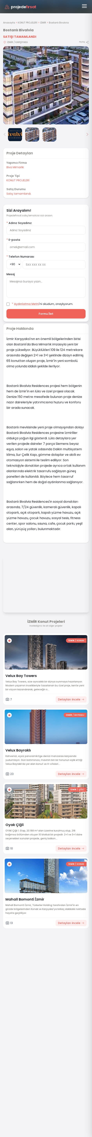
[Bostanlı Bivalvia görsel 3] (32, 135)
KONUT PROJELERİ (27, 22)
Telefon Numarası (20, 257)
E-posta (13, 240)
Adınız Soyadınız (19, 223)
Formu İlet (46, 314)
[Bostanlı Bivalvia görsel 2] (15, 135)
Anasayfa (9, 22)
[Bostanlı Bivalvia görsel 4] (49, 135)
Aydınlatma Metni (26, 304)
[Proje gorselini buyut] (46, 85)
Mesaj (10, 274)
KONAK (80, 640)
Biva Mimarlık (15, 167)
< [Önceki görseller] (4, 134)
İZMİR (43, 22)
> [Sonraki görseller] (87, 134)
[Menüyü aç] (84, 6)
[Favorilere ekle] (9, 640)
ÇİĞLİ (81, 789)
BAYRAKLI (79, 715)
